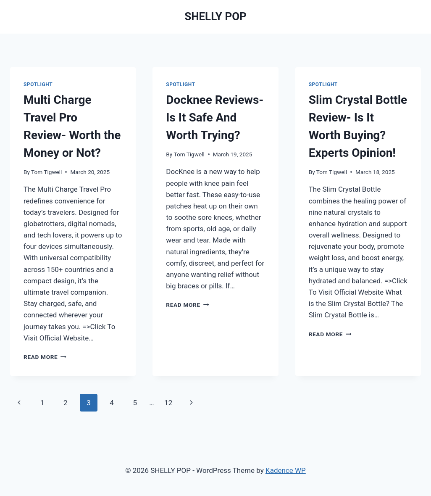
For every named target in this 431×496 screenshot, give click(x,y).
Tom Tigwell (46, 172)
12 (168, 402)
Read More (45, 357)
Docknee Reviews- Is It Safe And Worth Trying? (214, 117)
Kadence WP (285, 470)
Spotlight (38, 84)
